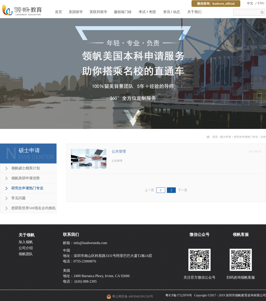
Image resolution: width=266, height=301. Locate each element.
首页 (58, 12)
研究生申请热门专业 (246, 136)
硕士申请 (225, 136)
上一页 (149, 190)
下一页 (182, 190)
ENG (261, 3)
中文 (250, 3)
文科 (263, 136)
